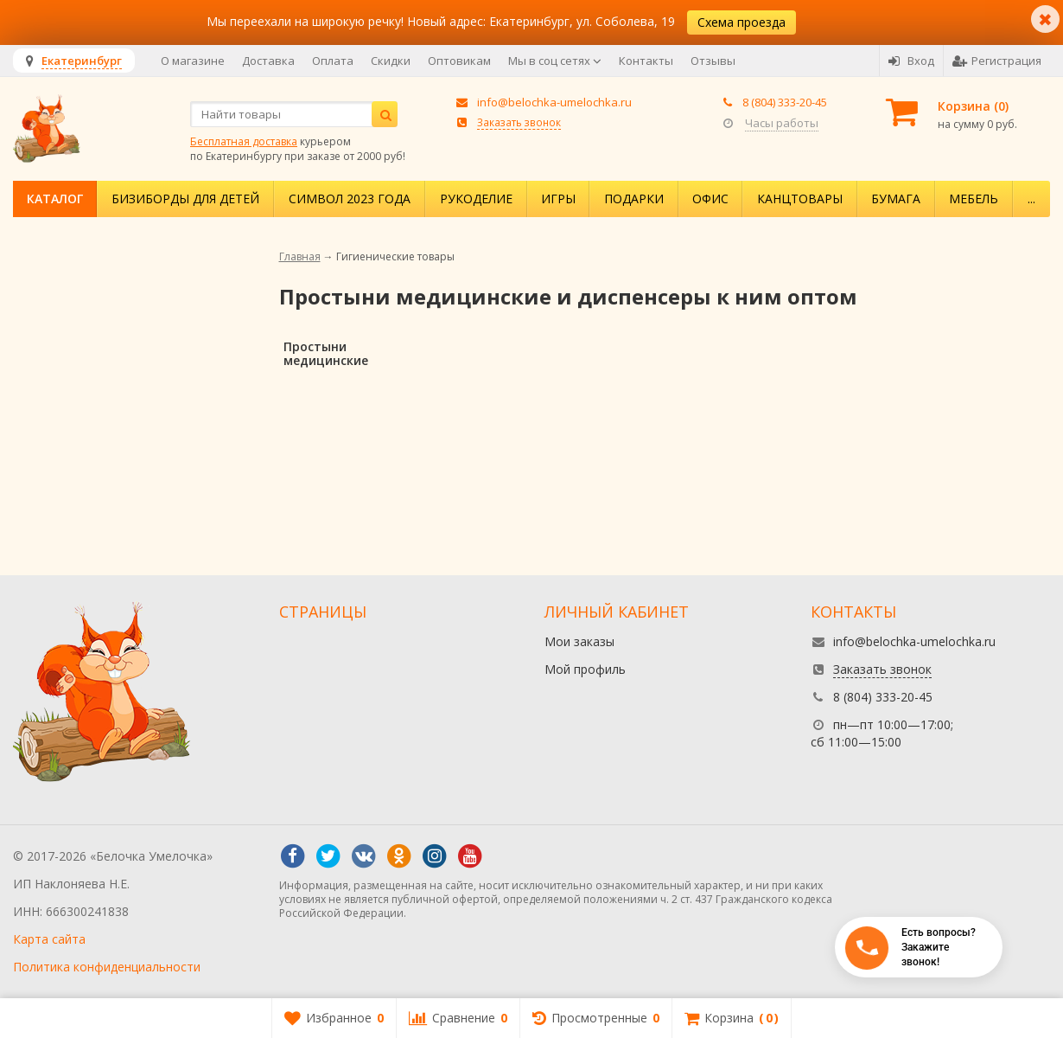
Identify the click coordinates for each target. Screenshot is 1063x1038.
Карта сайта (49, 939)
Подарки (634, 198)
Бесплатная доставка (243, 141)
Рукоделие (476, 198)
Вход (911, 60)
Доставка (268, 60)
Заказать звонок (519, 122)
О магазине (193, 60)
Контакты (646, 60)
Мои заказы (579, 641)
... (1031, 198)
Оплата (332, 60)
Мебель (973, 198)
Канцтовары (800, 198)
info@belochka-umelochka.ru (554, 102)
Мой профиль (585, 669)
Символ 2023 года (350, 198)
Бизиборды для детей (185, 198)
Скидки (391, 60)
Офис (710, 198)
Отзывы (713, 60)
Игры (558, 198)
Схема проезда (741, 22)
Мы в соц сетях (555, 60)
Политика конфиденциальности (107, 966)
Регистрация (996, 60)
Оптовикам (459, 60)
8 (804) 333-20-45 (784, 102)
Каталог (55, 198)
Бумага (895, 198)
